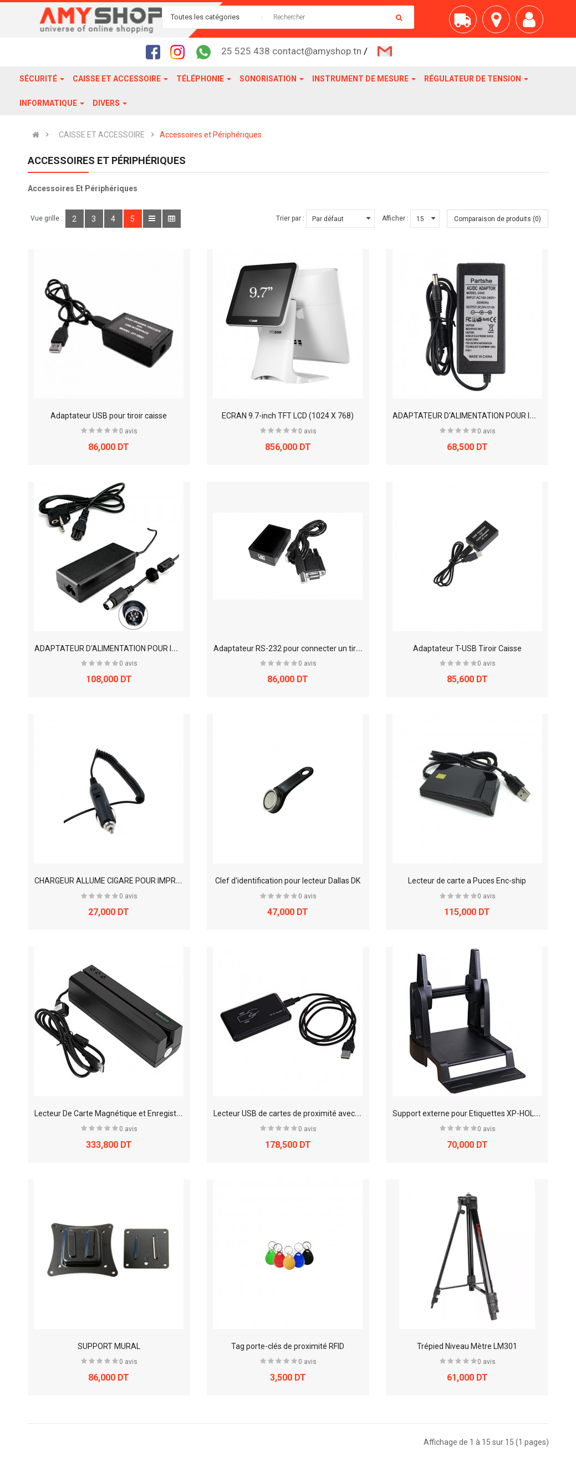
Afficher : (395, 218)
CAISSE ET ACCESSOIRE (102, 135)
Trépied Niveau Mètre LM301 (467, 1346)
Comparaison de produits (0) (497, 219)
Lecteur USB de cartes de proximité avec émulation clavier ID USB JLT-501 (341, 1113)
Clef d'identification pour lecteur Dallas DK (287, 880)
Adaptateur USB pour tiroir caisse (108, 415)
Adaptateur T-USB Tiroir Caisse (467, 648)
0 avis (128, 431)
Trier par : (290, 218)
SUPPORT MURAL (109, 1346)
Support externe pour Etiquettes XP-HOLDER (470, 1113)
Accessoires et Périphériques (211, 135)
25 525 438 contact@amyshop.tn (291, 51)
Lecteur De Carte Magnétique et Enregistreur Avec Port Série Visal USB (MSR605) (176, 1113)
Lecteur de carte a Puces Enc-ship (467, 880)
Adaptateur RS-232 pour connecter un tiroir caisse (301, 648)
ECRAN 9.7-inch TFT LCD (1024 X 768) (288, 415)
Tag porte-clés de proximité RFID (287, 1346)
